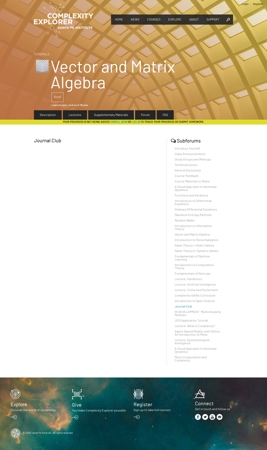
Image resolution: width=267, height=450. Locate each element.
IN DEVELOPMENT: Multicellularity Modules (198, 313)
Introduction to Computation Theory (194, 267)
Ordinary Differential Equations (196, 209)
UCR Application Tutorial (191, 320)
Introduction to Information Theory (193, 227)
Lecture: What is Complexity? (195, 326)
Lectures (75, 115)
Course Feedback (186, 175)
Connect (204, 403)
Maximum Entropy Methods (193, 215)
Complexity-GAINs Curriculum (195, 295)
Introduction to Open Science (195, 301)
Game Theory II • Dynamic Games (196, 251)
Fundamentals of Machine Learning (192, 258)
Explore (174, 19)
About (194, 19)
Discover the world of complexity (33, 410)
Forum (145, 115)
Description (48, 115)
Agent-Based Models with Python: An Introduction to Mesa (198, 333)
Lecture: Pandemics (188, 279)
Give (77, 405)
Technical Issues (186, 165)
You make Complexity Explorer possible (99, 410)
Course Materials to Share (192, 181)
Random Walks (185, 220)
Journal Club (183, 306)
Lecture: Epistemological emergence (192, 342)
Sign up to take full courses (152, 410)
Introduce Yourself (187, 148)
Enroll (57, 97)
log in (136, 122)
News (135, 19)
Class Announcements (190, 154)
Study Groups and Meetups (193, 159)
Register (258, 3)
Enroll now (119, 122)
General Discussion (188, 170)
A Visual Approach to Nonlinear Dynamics (196, 188)
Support (212, 19)
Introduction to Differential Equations (193, 202)
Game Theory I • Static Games (194, 245)
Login (245, 3)
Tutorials (41, 54)
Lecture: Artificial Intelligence (195, 284)
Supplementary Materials (111, 115)
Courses (153, 19)
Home (119, 19)
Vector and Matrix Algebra (192, 234)
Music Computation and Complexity (191, 359)
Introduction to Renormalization (196, 240)
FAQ (165, 115)
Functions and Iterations (191, 195)
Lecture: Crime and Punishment (196, 290)
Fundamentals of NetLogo (193, 273)
